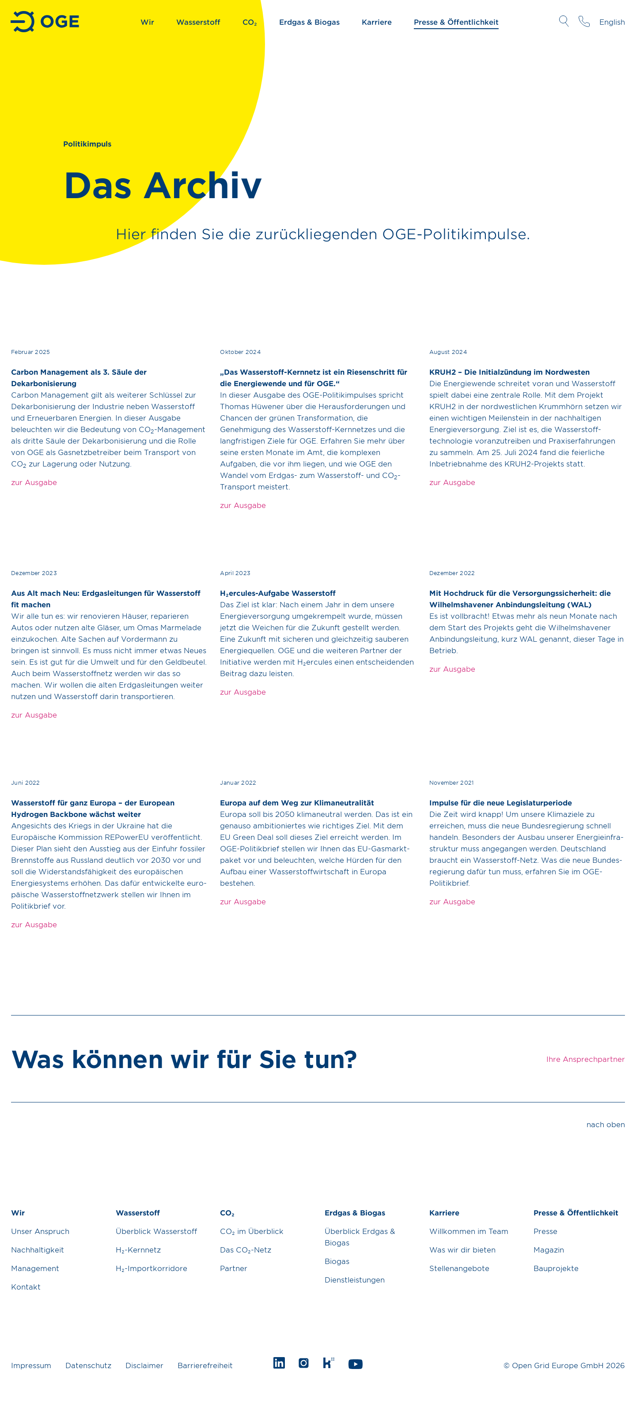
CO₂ (249, 21)
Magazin (549, 1249)
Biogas (337, 1260)
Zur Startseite (46, 21)
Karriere (377, 21)
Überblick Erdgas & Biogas (360, 1236)
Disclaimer (144, 1365)
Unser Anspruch (40, 1230)
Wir (147, 21)
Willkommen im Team (468, 1230)
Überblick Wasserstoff (156, 1230)
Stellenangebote (459, 1268)
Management (35, 1268)
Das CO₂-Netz (245, 1249)
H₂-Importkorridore (151, 1268)
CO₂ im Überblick (252, 1230)
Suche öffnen (563, 21)
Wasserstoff (198, 21)
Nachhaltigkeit (37, 1249)
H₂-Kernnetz (138, 1249)
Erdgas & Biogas (309, 21)
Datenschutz (88, 1365)
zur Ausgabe (34, 482)
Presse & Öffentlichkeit (456, 21)
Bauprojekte (556, 1268)
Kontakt (26, 1286)
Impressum (31, 1365)
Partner (233, 1268)
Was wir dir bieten (462, 1249)
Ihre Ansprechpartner (584, 21)
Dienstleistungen (355, 1279)
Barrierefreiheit (205, 1365)
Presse (545, 1230)
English (612, 21)
